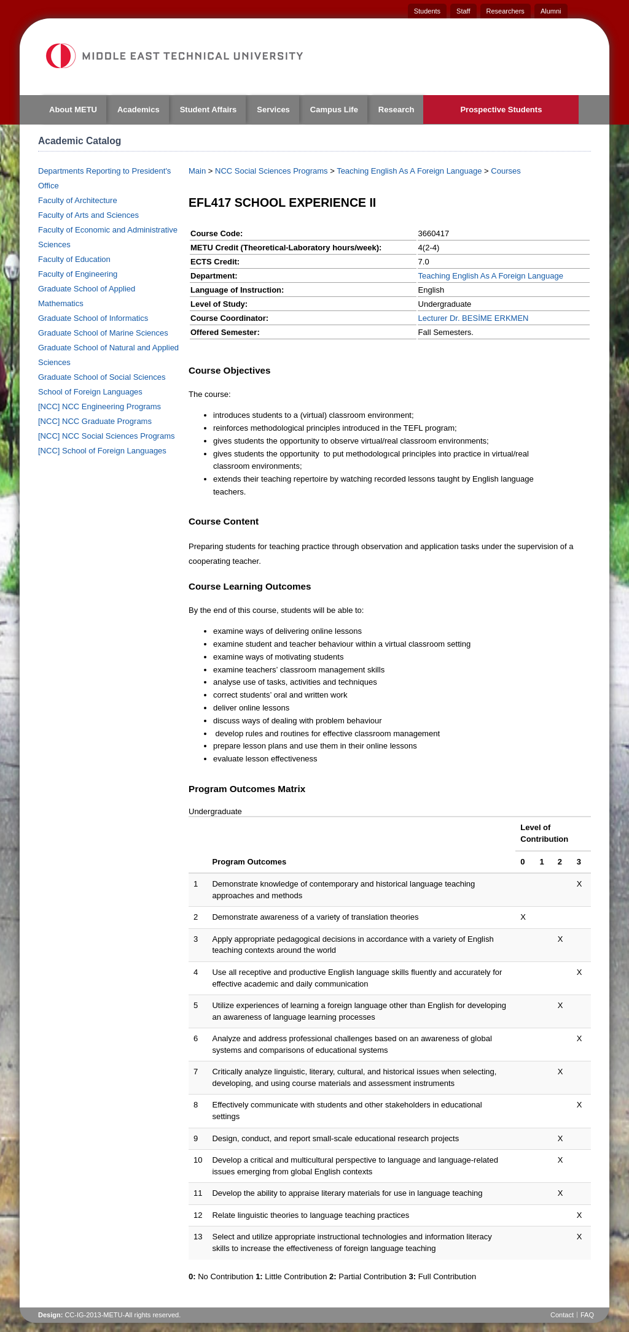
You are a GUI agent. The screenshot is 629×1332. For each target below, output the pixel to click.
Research (396, 109)
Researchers (505, 11)
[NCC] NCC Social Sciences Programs (106, 436)
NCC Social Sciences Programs (271, 170)
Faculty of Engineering (77, 274)
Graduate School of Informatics (93, 318)
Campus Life (334, 109)
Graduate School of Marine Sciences (103, 332)
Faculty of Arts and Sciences (88, 215)
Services (273, 109)
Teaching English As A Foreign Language (409, 170)
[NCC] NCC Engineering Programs (99, 406)
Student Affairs (208, 109)
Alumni (551, 11)
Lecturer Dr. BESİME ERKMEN (473, 318)
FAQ (587, 1315)
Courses (505, 170)
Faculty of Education (74, 259)
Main (197, 170)
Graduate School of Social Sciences (101, 377)
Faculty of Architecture (77, 200)
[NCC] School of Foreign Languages (102, 450)
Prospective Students (501, 109)
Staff (463, 11)
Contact (562, 1315)
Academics (138, 109)
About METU (73, 109)
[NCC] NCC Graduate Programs (95, 421)
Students (427, 11)
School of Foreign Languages (90, 391)
